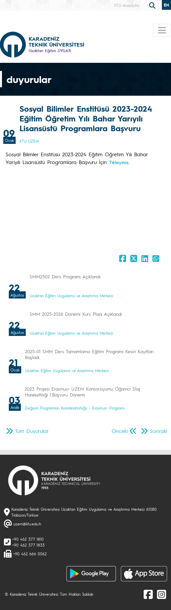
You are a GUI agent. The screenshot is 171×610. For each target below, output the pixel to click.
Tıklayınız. (119, 162)
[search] (153, 5)
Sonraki (158, 430)
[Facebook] (148, 594)
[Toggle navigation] (162, 30)
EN (166, 4)
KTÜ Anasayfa (126, 5)
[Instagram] (161, 594)
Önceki (120, 430)
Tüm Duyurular (32, 430)
